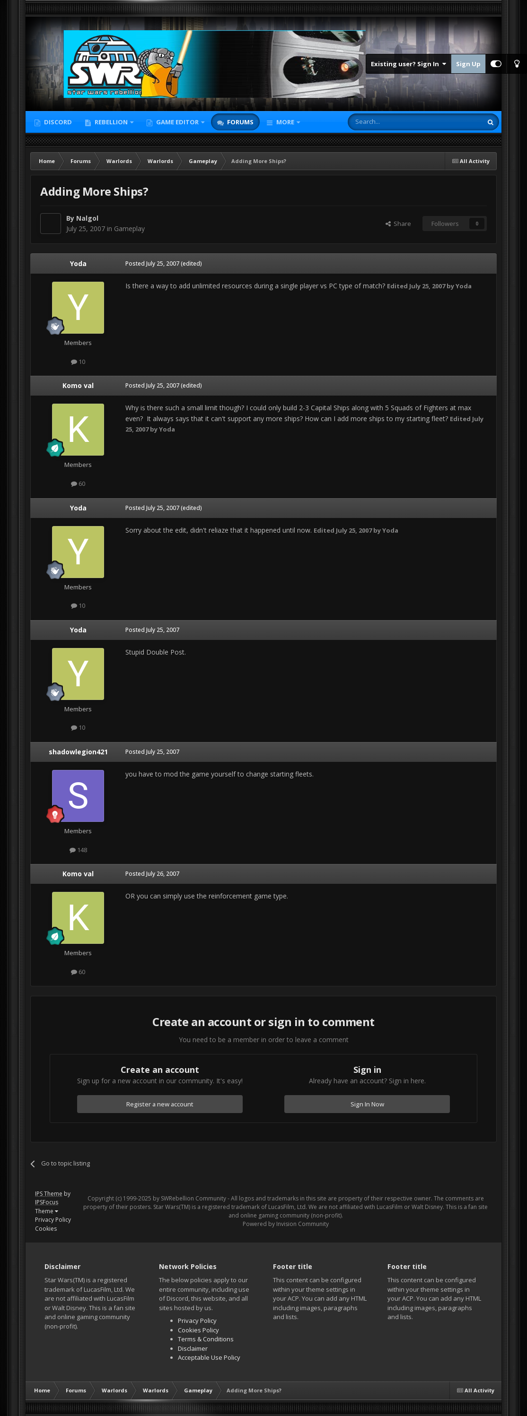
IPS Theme (48, 1194)
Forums (240, 122)
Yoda (78, 263)
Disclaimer (193, 1348)
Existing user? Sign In (408, 63)
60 (78, 483)
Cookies (46, 1229)
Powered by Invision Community (286, 1224)
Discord (57, 122)
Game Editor (177, 122)
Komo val (78, 385)
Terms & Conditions (206, 1339)
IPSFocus (46, 1202)
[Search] (392, 121)
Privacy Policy (53, 1220)
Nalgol (87, 218)
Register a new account (159, 1104)
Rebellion (111, 122)
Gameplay (129, 228)
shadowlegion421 (78, 751)
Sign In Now (367, 1104)
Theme (46, 1211)
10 (78, 361)
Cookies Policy (198, 1330)
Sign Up (468, 64)
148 (78, 850)
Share (398, 223)
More (285, 122)
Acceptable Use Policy (209, 1357)
